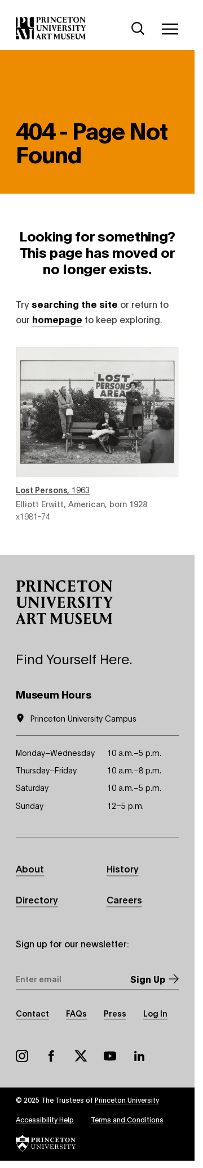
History (123, 868)
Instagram (22, 1056)
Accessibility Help (45, 1119)
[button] (64, 602)
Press (115, 1013)
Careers (124, 899)
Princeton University (127, 1099)
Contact (32, 1013)
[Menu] (169, 28)
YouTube (110, 1056)
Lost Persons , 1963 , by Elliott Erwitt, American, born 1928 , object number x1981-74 (97, 434)
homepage (57, 319)
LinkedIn (139, 1056)
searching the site (75, 304)
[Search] (138, 28)
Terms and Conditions (127, 1119)
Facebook (51, 1056)
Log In (155, 1013)
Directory (37, 899)
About (30, 868)
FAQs (76, 1013)
